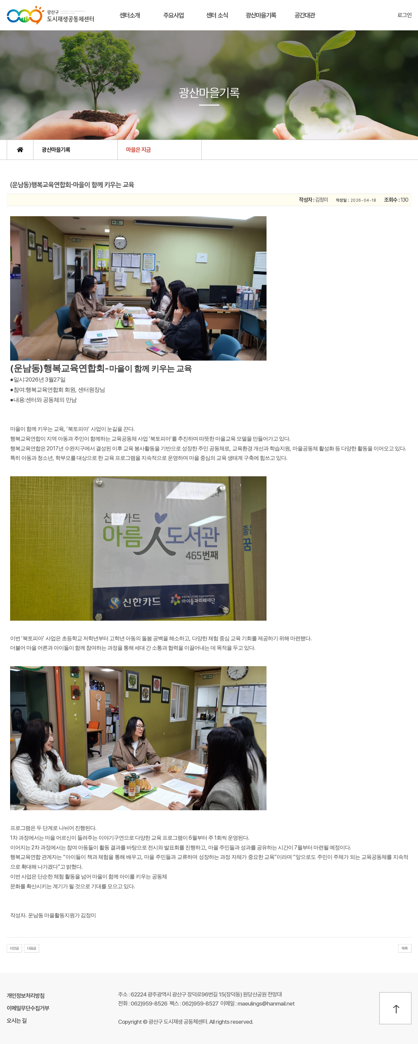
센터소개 (129, 15)
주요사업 (173, 15)
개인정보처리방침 (26, 995)
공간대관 (305, 15)
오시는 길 (17, 1020)
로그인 (404, 15)
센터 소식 (217, 15)
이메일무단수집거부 (28, 1008)
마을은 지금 (138, 149)
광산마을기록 (261, 15)
